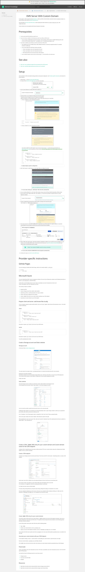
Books (75, 6)
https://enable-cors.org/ (26, 149)
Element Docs (52, 1)
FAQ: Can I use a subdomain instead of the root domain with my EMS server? (34, 64)
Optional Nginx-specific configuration (29, 165)
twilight (11, 16)
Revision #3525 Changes (61, 10)
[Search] (42, 7)
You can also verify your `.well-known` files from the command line (35, 189)
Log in (80, 6)
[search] (42, 7)
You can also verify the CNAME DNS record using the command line (36, 250)
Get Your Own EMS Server (30, 22)
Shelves (70, 6)
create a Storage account (30, 348)
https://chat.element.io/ (34, 20)
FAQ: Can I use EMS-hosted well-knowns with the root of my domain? (33, 66)
